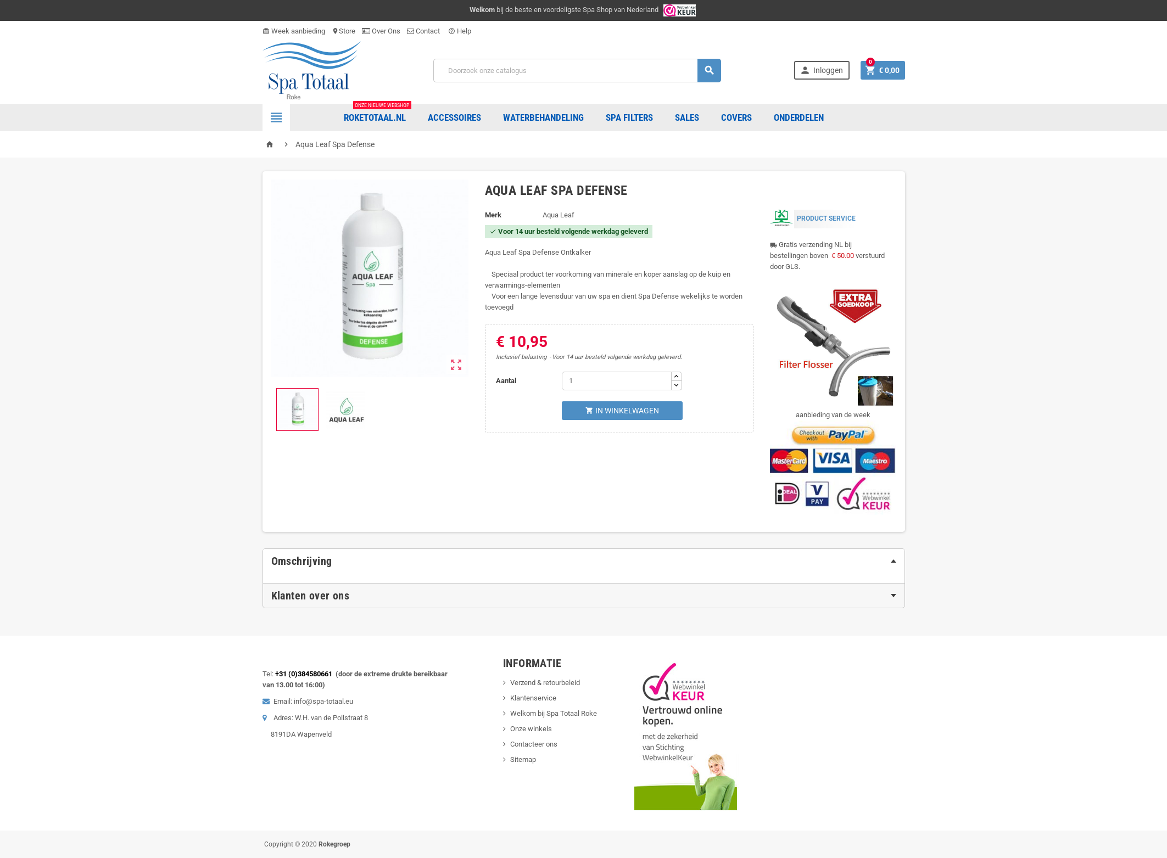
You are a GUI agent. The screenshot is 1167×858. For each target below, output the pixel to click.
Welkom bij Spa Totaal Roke (553, 713)
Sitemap (523, 759)
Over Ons (381, 31)
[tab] (583, 561)
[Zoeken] (577, 70)
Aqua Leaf (558, 215)
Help (459, 31)
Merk (493, 215)
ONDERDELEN (799, 117)
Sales (687, 117)
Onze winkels (531, 729)
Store (343, 31)
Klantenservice (533, 698)
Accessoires (454, 117)
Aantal (506, 381)
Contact (424, 31)
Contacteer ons (533, 744)
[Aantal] (617, 381)
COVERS (736, 117)
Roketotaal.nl (377, 113)
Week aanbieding (294, 31)
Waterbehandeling (543, 117)
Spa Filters (629, 117)
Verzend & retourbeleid (545, 682)
